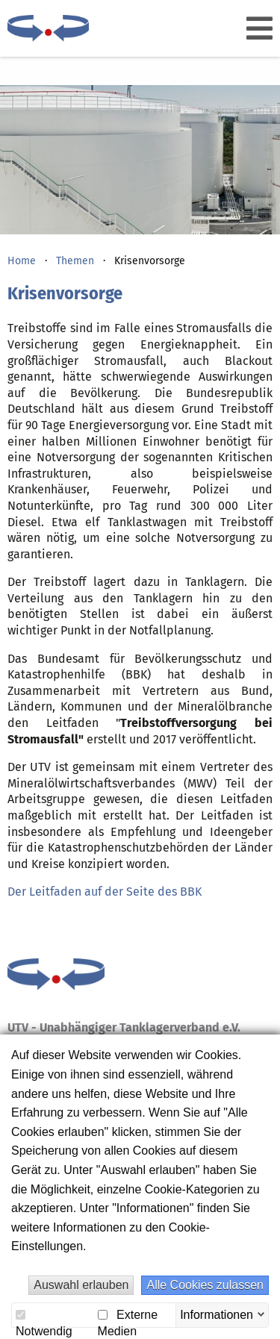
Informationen (216, 1314)
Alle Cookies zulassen (205, 1285)
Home (21, 261)
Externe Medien (128, 1315)
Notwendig (44, 1316)
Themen (75, 261)
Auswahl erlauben (81, 1285)
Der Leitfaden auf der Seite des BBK (104, 891)
